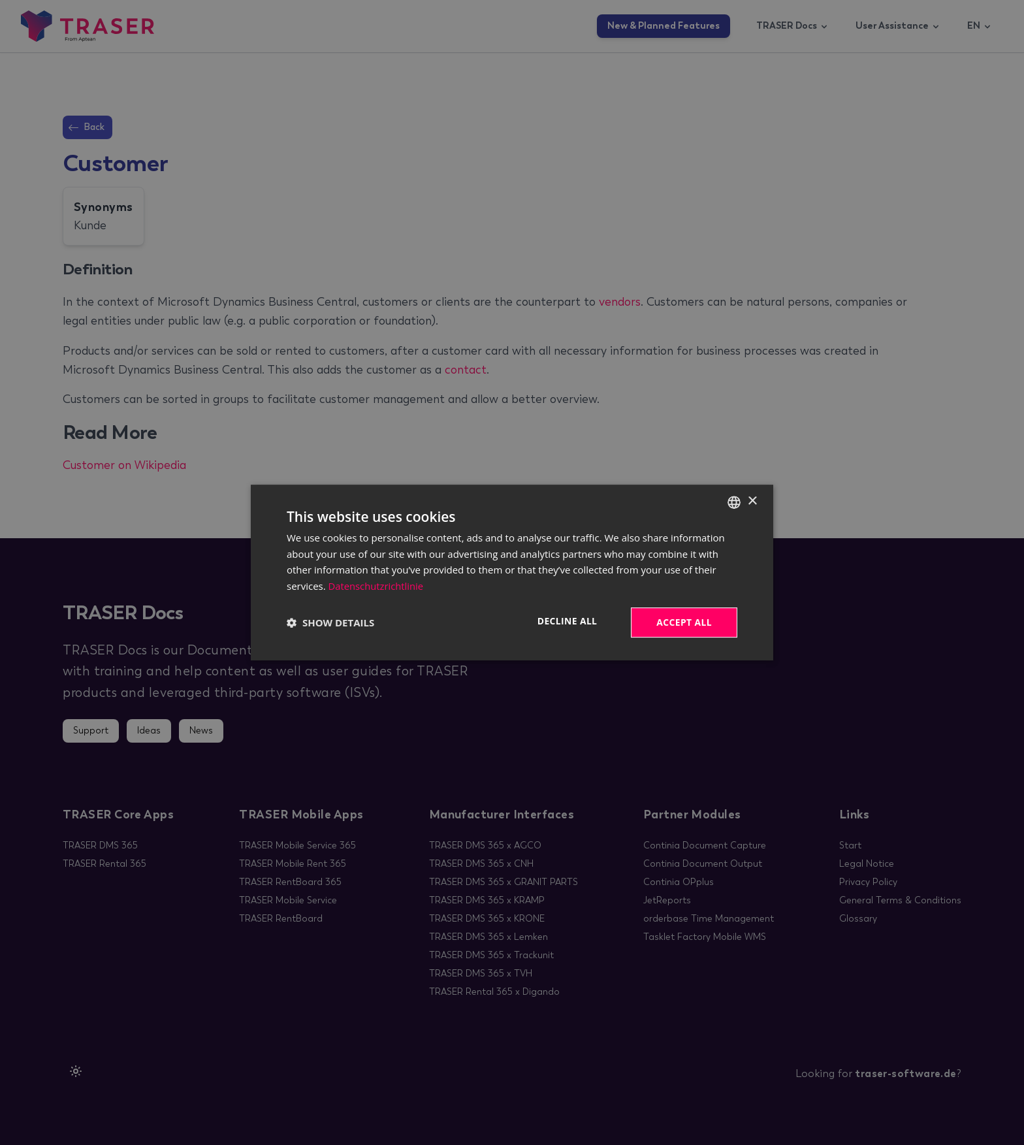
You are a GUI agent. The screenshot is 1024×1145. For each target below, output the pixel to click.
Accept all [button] (684, 622)
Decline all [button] (566, 621)
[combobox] (734, 501)
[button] (330, 622)
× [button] (752, 501)
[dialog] (512, 572)
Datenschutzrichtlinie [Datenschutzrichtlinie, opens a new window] (376, 585)
